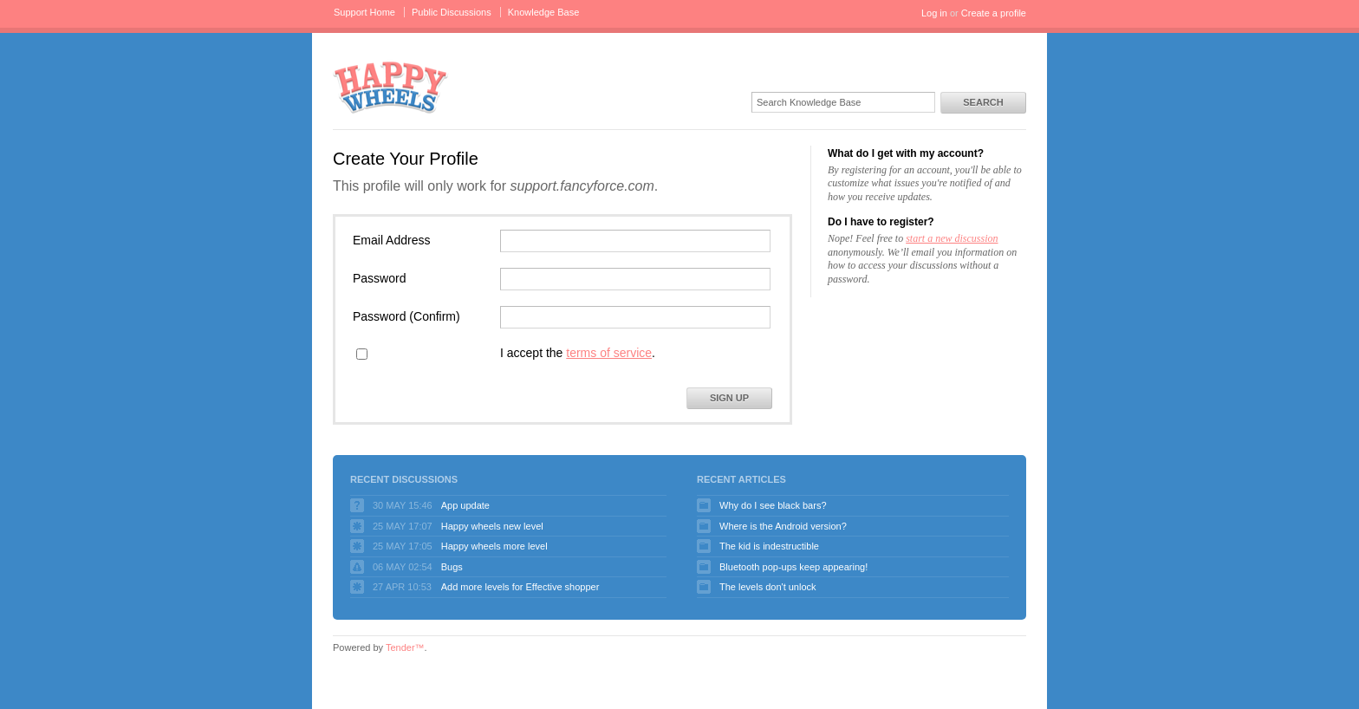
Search (983, 102)
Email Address (391, 240)
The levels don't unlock (767, 587)
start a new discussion (952, 238)
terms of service (609, 353)
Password (379, 278)
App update (465, 505)
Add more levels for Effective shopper (520, 587)
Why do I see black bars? (773, 505)
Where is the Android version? (783, 526)
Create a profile (993, 13)
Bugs (452, 567)
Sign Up (729, 398)
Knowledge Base (544, 12)
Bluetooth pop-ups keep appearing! (793, 567)
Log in (934, 13)
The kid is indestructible (769, 546)
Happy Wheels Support (391, 86)
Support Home (364, 12)
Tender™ (405, 647)
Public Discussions (451, 12)
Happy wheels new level (492, 526)
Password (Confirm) (406, 316)
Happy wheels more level (494, 546)
